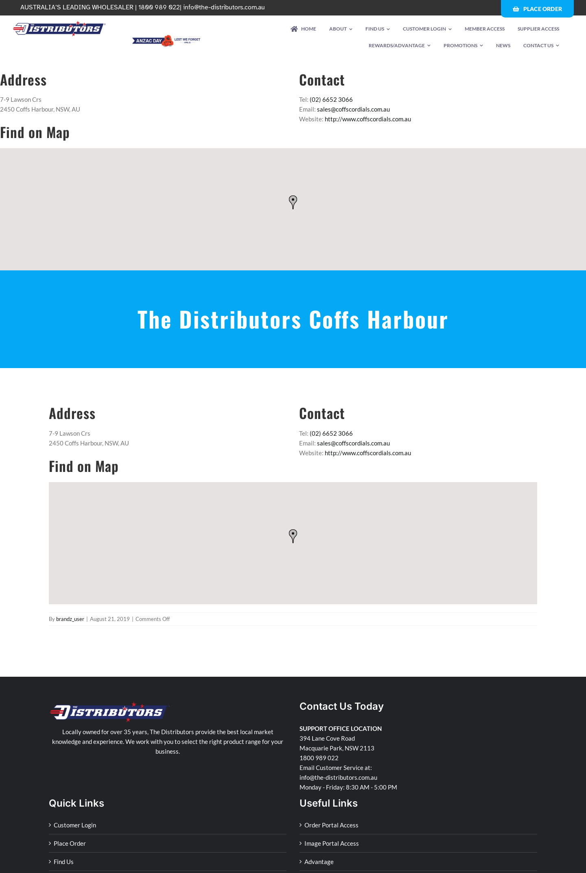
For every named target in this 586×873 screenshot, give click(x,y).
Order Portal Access (331, 825)
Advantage (319, 861)
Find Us (64, 861)
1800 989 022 (319, 757)
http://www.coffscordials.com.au (368, 119)
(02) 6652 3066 (331, 99)
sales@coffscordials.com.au (353, 109)
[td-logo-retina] (59, 23)
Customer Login (75, 825)
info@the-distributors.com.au (224, 7)
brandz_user (70, 619)
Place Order (70, 843)
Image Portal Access (331, 843)
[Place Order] (537, 9)
